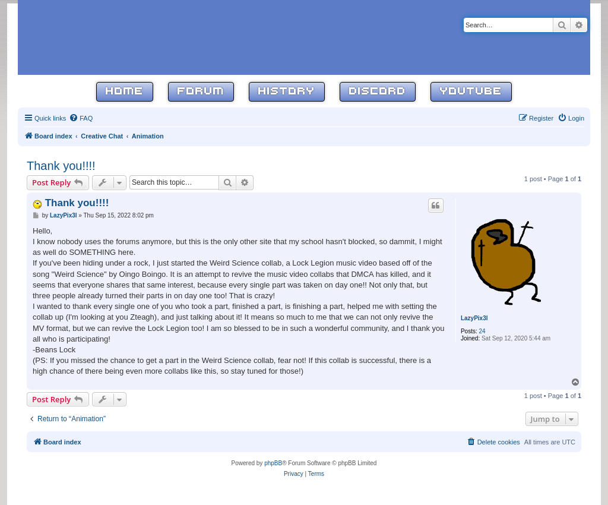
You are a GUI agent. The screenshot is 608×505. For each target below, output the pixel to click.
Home (125, 91)
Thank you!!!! (61, 165)
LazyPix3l (474, 318)
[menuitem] (81, 118)
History (286, 91)
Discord (377, 91)
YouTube (471, 91)
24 (482, 331)
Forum (201, 91)
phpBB (273, 463)
